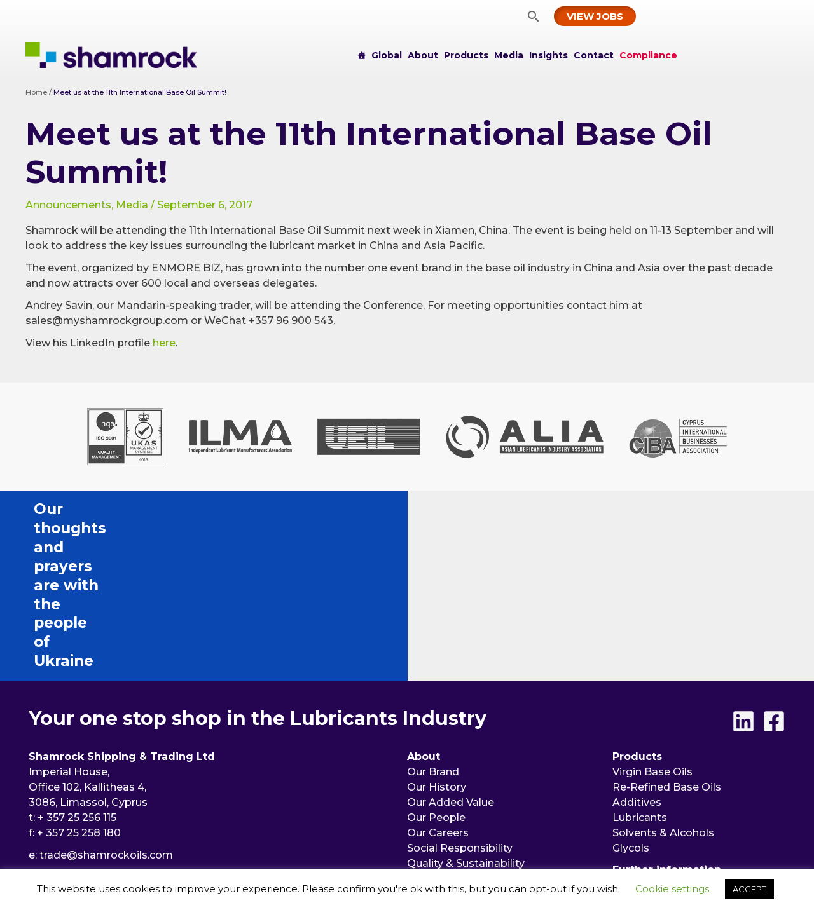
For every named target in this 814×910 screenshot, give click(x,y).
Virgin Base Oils (652, 620)
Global (386, 55)
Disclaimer (639, 794)
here (164, 343)
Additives (636, 650)
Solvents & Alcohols (663, 681)
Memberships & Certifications (484, 727)
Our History (436, 635)
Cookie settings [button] (672, 889)
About (423, 55)
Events (427, 779)
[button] (533, 16)
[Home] (361, 55)
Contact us (640, 748)
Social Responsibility (460, 696)
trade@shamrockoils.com (106, 703)
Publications (439, 794)
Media (508, 55)
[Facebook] (773, 569)
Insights (548, 55)
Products (466, 55)
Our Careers (438, 681)
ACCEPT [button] (749, 889)
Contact (594, 55)
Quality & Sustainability (466, 711)
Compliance (648, 55)
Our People (436, 666)
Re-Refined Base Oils (666, 635)
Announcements (68, 205)
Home (36, 92)
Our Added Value (450, 650)
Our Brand (433, 620)
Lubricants (639, 666)
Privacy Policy (648, 779)
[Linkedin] (743, 569)
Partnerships (440, 742)
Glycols (630, 696)
